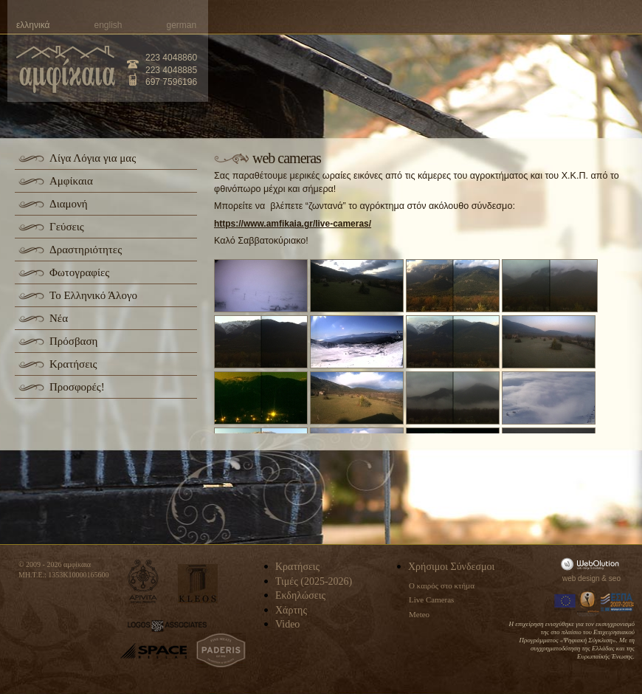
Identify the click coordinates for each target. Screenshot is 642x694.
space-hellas (153, 651)
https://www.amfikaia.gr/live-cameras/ (292, 224)
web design (581, 578)
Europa (565, 602)
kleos (198, 583)
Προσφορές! (77, 387)
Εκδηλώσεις (300, 595)
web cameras (286, 158)
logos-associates (167, 626)
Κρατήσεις (73, 364)
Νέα (58, 318)
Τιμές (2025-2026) (313, 581)
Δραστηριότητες (85, 249)
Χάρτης (291, 610)
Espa (618, 602)
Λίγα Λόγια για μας (92, 158)
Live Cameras (431, 599)
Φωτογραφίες (79, 272)
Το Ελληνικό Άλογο (93, 295)
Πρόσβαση (73, 341)
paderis (221, 650)
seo (615, 578)
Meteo (419, 614)
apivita (143, 581)
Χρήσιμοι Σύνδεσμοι (451, 566)
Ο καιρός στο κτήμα (441, 585)
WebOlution (592, 564)
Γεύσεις (66, 227)
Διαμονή (68, 204)
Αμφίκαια (71, 181)
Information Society (589, 602)
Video (287, 624)
